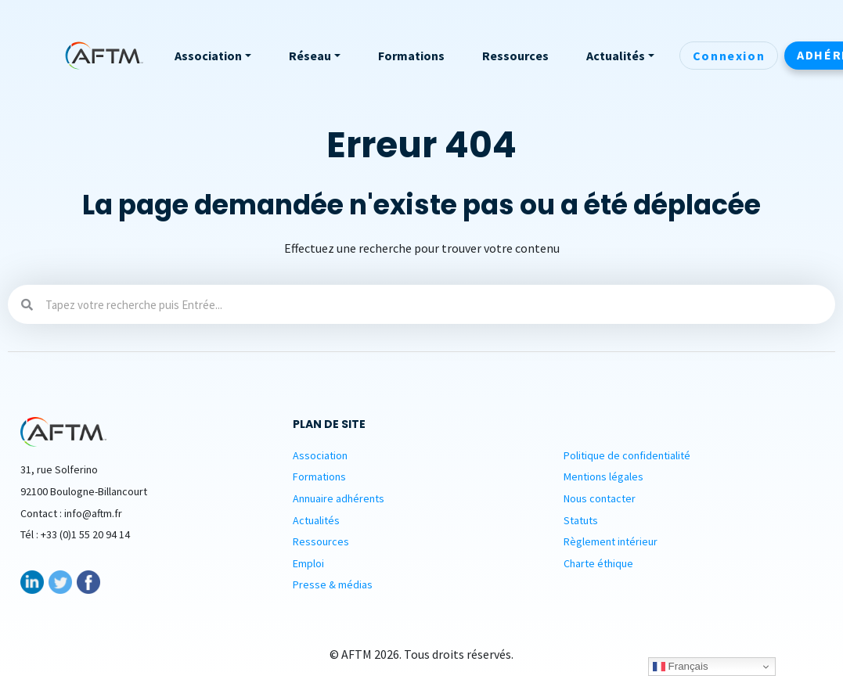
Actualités (316, 520)
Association (320, 455)
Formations (319, 476)
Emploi (308, 563)
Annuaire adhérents (338, 498)
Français (680, 666)
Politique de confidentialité (627, 455)
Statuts (581, 520)
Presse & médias (333, 584)
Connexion (729, 55)
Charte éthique (598, 563)
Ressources (321, 541)
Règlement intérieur (610, 541)
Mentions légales (603, 476)
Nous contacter (600, 498)
